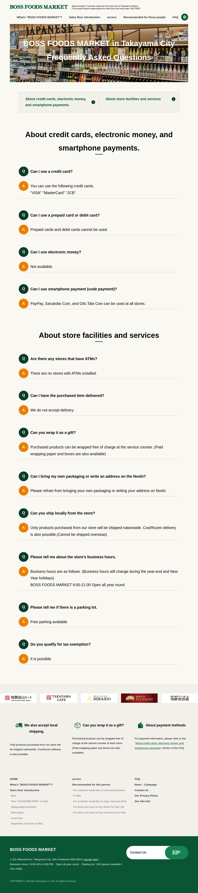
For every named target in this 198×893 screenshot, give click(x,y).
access (111, 17)
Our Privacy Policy (146, 795)
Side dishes (17, 812)
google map (91, 859)
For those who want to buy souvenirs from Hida (99, 812)
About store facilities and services (133, 99)
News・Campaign (146, 784)
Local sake (17, 818)
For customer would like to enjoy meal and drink (99, 801)
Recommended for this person (91, 784)
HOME (94, 68)
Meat (13, 795)
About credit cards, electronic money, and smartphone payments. (55, 102)
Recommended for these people (144, 17)
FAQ (175, 17)
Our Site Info (142, 801)
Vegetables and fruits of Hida (27, 823)
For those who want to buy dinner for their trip (98, 807)
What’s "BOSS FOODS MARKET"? (39, 17)
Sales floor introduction (84, 17)
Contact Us (141, 790)
